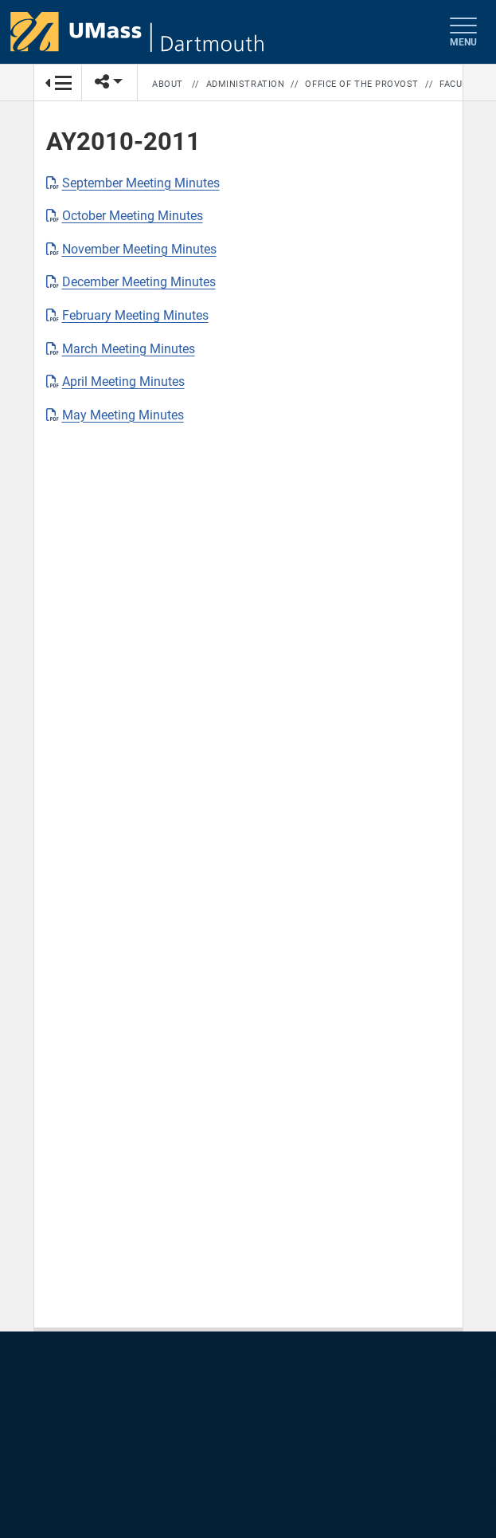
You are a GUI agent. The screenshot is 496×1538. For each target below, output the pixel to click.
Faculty (458, 84)
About (167, 84)
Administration (245, 84)
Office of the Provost (362, 84)
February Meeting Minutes (135, 315)
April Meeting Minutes (123, 381)
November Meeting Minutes (139, 249)
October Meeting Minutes (132, 215)
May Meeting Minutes (123, 415)
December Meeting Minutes (139, 281)
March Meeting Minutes (128, 348)
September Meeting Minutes (141, 183)
